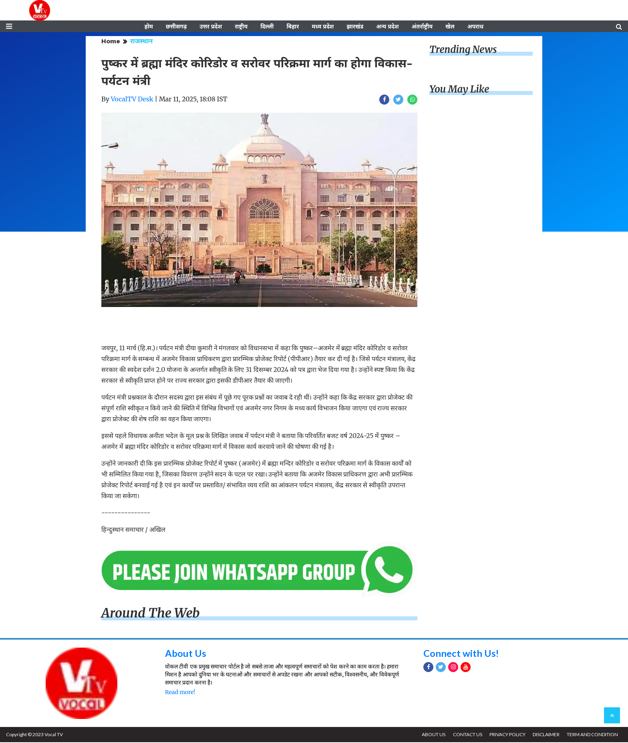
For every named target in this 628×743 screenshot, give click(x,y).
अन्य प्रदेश (387, 27)
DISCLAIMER (545, 735)
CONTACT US (466, 735)
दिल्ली (267, 27)
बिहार (292, 27)
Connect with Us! (461, 653)
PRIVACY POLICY (507, 735)
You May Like (459, 90)
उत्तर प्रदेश (210, 27)
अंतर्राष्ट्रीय (422, 27)
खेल (450, 27)
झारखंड (354, 27)
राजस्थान (141, 42)
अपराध (475, 27)
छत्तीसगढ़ (176, 27)
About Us (185, 653)
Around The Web (150, 614)
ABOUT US (432, 735)
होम (149, 27)
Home (110, 42)
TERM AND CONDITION (592, 735)
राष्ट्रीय (241, 27)
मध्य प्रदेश (323, 27)
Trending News (463, 50)
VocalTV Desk (132, 100)
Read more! (180, 693)
